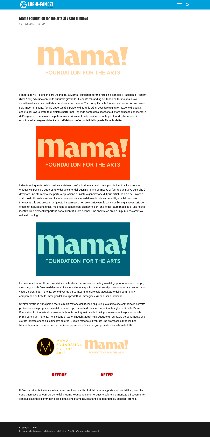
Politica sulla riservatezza (32, 431)
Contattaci (95, 431)
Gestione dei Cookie (57, 431)
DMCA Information (78, 431)
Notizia (41, 24)
